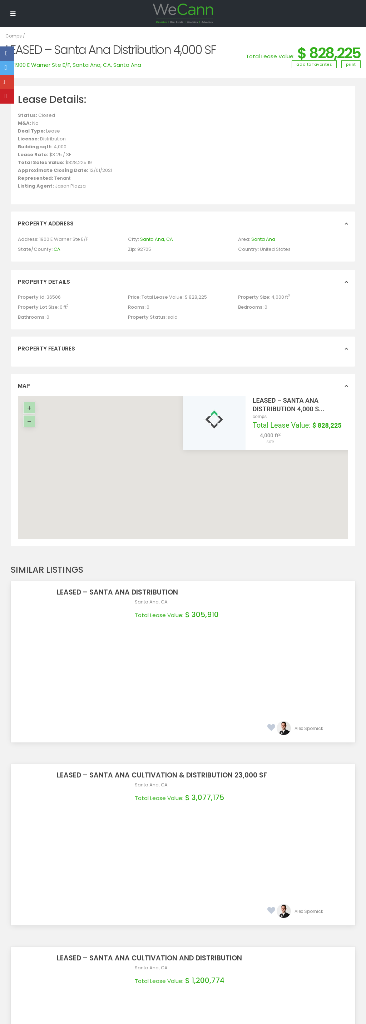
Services (110, 916)
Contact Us (112, 924)
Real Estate (112, 902)
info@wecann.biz (231, 927)
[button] (187, 460)
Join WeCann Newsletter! (141, 943)
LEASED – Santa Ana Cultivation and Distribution (227, 778)
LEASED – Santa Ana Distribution (195, 592)
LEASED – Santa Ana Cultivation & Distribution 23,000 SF (240, 685)
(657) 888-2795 (229, 919)
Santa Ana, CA (92, 65)
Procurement (115, 909)
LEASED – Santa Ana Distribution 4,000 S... (289, 405)
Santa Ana (127, 65)
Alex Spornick (309, 638)
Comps (13, 36)
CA (57, 249)
